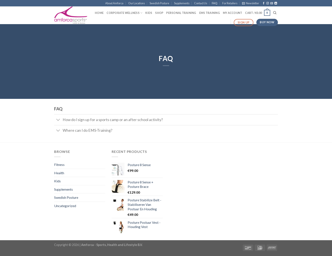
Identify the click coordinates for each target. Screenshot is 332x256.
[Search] (274, 13)
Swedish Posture (159, 3)
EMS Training (209, 13)
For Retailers (229, 3)
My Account (232, 13)
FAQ (214, 3)
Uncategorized (65, 206)
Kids (148, 13)
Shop (159, 13)
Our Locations (136, 3)
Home (99, 13)
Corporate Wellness (124, 13)
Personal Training (181, 13)
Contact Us (200, 3)
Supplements (181, 3)
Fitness (59, 164)
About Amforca (114, 3)
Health (59, 173)
